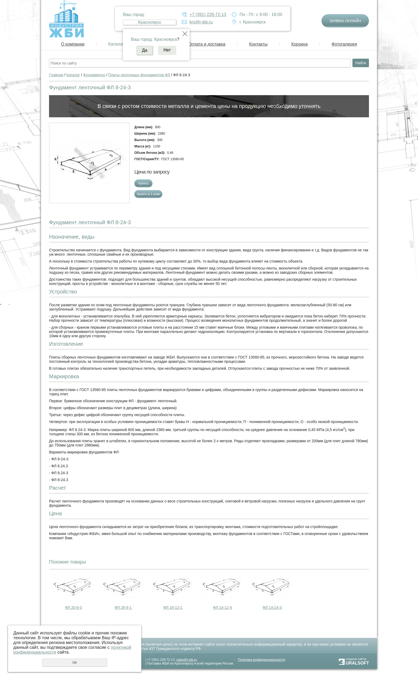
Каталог (116, 44)
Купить (143, 183)
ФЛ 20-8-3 (73, 607)
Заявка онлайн (345, 21)
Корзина (299, 44)
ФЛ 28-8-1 (123, 607)
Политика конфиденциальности (261, 660)
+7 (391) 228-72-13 (208, 14)
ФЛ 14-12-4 (222, 607)
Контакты (258, 44)
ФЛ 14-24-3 (272, 607)
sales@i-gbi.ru (186, 660)
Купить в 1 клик (148, 194)
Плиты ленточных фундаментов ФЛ (139, 75)
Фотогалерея (344, 44)
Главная (56, 75)
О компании (73, 44)
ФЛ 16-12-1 (172, 607)
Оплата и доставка (206, 44)
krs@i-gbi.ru (201, 22)
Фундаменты (94, 75)
